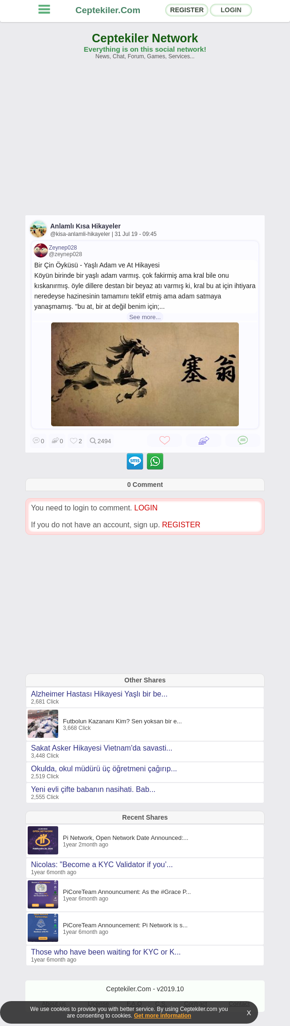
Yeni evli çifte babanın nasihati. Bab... (93, 789)
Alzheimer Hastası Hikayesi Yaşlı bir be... (99, 694)
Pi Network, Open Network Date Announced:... (125, 837)
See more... (144, 317)
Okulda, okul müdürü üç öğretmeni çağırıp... (104, 769)
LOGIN (231, 10)
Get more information (162, 1015)
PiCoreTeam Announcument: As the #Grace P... (127, 891)
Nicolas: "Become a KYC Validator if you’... (102, 865)
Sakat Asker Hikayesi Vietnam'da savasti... (102, 748)
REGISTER (187, 10)
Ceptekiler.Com (108, 10)
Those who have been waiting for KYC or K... (106, 952)
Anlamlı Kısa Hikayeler (85, 226)
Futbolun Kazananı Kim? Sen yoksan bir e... (122, 721)
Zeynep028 (63, 247)
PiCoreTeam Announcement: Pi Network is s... (125, 925)
